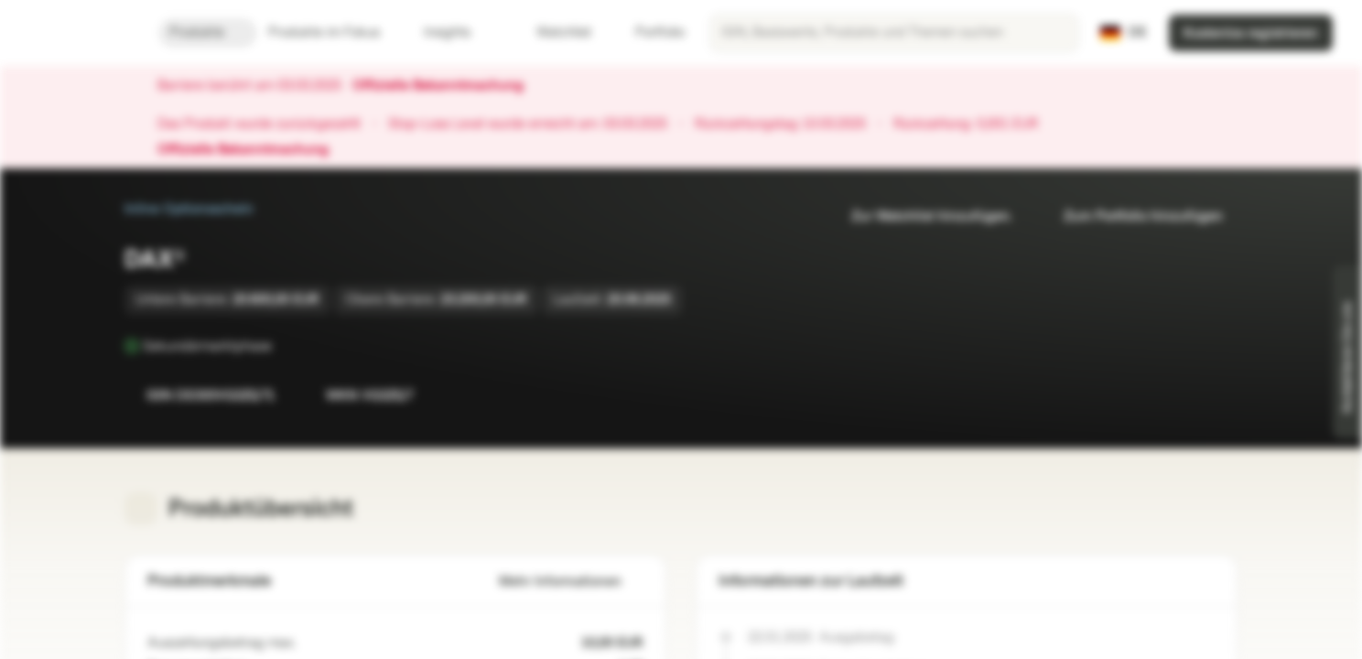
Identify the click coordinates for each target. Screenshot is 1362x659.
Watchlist (552, 32)
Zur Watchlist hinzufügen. (920, 216)
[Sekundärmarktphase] (285, 346)
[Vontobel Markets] (79, 33)
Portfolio (649, 32)
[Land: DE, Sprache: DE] (1123, 33)
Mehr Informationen (571, 581)
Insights (458, 32)
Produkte (207, 32)
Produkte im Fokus (335, 32)
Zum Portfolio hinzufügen (1132, 216)
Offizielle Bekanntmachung (447, 86)
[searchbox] (894, 33)
